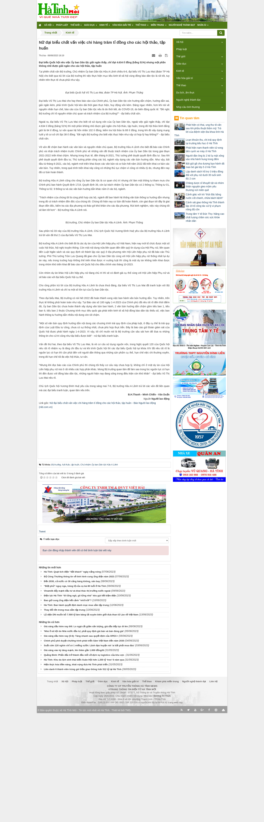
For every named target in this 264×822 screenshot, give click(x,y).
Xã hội (179, 42)
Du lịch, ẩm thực (185, 92)
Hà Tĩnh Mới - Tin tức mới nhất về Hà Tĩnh (86, 819)
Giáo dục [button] (90, 26)
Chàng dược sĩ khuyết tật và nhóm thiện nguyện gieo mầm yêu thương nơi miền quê (205, 186)
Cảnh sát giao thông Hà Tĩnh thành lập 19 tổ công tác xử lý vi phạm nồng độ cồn (205, 206)
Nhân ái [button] (203, 26)
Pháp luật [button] (62, 25)
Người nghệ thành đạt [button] (182, 25)
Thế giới (180, 56)
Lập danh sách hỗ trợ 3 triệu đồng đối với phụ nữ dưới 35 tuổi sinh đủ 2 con (204, 175)
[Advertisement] (104, 540)
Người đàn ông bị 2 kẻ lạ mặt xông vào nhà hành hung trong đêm (205, 157)
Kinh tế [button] (104, 26)
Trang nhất (52, 790)
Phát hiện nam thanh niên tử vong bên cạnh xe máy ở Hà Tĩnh (204, 149)
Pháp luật (181, 49)
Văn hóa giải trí (184, 78)
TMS (127, 819)
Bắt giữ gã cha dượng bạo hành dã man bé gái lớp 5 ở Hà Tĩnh (205, 165)
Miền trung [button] (158, 26)
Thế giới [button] (76, 26)
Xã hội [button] (49, 26)
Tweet (42, 640)
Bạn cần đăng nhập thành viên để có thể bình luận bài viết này (77, 659)
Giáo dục (181, 63)
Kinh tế (180, 70)
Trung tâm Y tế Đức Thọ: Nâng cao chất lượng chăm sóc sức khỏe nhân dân (205, 217)
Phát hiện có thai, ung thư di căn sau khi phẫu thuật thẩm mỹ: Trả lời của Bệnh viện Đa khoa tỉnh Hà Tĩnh (199, 130)
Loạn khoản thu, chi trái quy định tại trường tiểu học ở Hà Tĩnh (204, 141)
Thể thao (181, 85)
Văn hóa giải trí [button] (122, 26)
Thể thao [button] (142, 26)
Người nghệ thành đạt (188, 99)
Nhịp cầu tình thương (188, 107)
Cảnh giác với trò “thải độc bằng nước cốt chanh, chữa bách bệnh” (204, 196)
